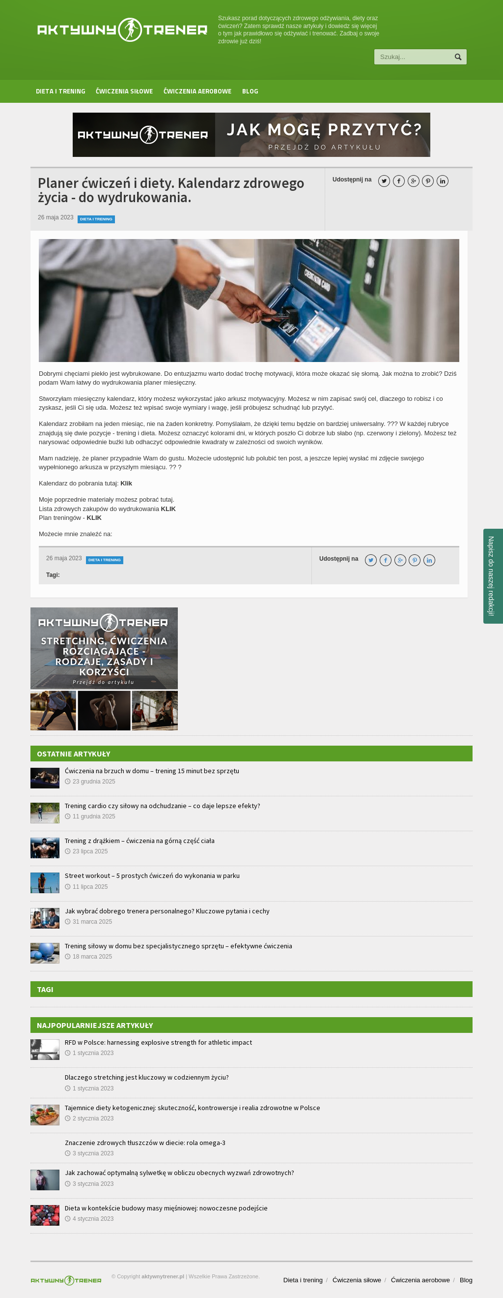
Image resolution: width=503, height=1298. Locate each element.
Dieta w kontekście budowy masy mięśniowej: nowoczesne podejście (166, 1208)
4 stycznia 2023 (89, 1218)
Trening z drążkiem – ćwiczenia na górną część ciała (140, 840)
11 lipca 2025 (86, 886)
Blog (250, 91)
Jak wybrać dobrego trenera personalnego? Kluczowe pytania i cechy (167, 910)
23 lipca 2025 (86, 851)
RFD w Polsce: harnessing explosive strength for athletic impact (158, 1042)
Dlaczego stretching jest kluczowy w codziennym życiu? (147, 1077)
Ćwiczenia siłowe (124, 91)
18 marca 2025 (88, 956)
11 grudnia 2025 (90, 816)
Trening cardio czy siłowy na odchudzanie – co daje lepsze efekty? (162, 805)
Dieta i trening (60, 91)
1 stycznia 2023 (89, 1053)
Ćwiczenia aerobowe (197, 91)
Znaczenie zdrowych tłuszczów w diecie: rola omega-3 (145, 1142)
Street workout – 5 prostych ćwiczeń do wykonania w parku (152, 875)
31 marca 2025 (88, 921)
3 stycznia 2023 (89, 1153)
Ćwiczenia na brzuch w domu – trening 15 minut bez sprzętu (152, 770)
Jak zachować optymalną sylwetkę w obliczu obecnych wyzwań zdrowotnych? (179, 1172)
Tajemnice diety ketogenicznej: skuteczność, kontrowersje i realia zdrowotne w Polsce (192, 1107)
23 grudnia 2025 (90, 781)
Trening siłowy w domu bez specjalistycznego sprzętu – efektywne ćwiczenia (178, 945)
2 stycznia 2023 (89, 1118)
